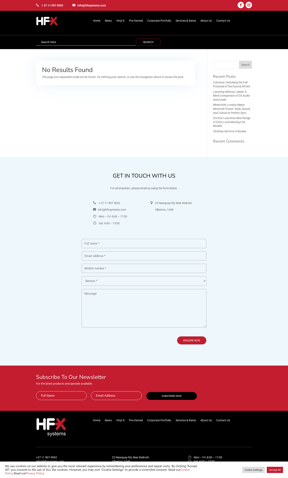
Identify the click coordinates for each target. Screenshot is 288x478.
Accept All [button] (275, 469)
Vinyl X (120, 20)
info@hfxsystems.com (91, 5)
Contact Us (223, 20)
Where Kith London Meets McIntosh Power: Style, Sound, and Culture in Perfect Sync (231, 108)
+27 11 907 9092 (46, 457)
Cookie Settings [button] (253, 469)
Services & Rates (186, 20)
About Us (206, 20)
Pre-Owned (136, 20)
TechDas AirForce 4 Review (229, 131)
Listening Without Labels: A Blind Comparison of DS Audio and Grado (231, 95)
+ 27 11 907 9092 (52, 5)
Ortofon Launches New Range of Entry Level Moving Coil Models (231, 121)
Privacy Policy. (35, 473)
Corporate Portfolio (159, 20)
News (108, 20)
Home (96, 20)
